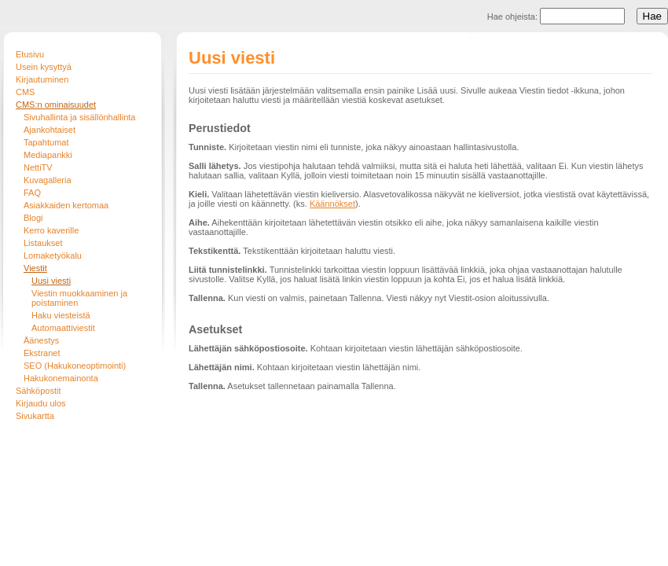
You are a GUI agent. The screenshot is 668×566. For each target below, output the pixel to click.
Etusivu (30, 54)
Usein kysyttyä (44, 67)
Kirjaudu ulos (41, 403)
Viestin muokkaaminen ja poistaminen (79, 298)
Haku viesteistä (60, 315)
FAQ (32, 192)
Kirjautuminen (42, 79)
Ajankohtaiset (49, 129)
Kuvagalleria (48, 180)
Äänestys (41, 340)
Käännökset (332, 203)
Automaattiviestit (63, 328)
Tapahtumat (46, 142)
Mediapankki (48, 155)
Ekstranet (42, 353)
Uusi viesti (51, 280)
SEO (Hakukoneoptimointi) (75, 365)
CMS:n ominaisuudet (56, 104)
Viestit (35, 268)
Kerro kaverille (51, 230)
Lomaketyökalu (53, 255)
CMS (25, 92)
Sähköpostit (38, 390)
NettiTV (38, 167)
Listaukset (43, 243)
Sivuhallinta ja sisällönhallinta (79, 117)
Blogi (33, 217)
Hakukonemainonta (61, 378)
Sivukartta (35, 416)
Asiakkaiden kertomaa (66, 205)
